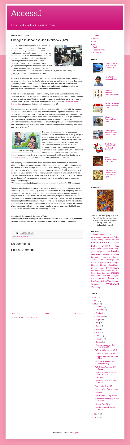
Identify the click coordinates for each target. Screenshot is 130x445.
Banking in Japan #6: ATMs (105, 353)
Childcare (107, 239)
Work (95, 47)
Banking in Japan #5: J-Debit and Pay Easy (106, 373)
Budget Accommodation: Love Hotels (111, 159)
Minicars (98, 392)
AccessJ (26, 13)
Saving (93, 273)
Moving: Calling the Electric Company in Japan (112, 106)
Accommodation (98, 235)
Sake (117, 271)
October (99, 313)
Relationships (110, 271)
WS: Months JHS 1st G (103, 386)
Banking (106, 237)
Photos (97, 271)
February (99, 339)
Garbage (99, 251)
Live (94, 44)
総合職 (17, 158)
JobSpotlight (109, 260)
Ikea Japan (99, 377)
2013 (96, 301)
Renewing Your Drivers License (107, 389)
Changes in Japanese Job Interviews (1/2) (105, 363)
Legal (116, 263)
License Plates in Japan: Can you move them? (111, 66)
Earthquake (96, 248)
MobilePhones (113, 265)
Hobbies (96, 254)
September (100, 316)
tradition (93, 279)
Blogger (75, 433)
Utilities (104, 281)
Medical (103, 265)
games (93, 251)
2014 (96, 297)
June (98, 326)
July (97, 323)
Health (115, 251)
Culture (19, 236)
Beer (111, 237)
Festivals (105, 248)
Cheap (100, 240)
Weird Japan (113, 281)
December (100, 307)
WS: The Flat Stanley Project (106, 396)
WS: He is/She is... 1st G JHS (106, 350)
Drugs (117, 246)
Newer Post (16, 313)
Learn (95, 39)
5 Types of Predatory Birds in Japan (111, 119)
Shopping (114, 273)
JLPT (100, 259)
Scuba (99, 273)
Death (113, 243)
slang (92, 275)
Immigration (95, 257)
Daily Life (104, 242)
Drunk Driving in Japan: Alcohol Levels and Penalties (110, 147)
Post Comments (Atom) (29, 317)
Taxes (98, 275)
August (99, 320)
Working (25, 236)
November (100, 310)
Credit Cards (114, 239)
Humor (116, 255)
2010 (96, 417)
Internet (116, 257)
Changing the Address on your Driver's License (111, 133)
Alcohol (109, 235)
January (99, 342)
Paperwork (112, 268)
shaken (108, 273)
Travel (111, 278)
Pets (92, 271)
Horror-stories (107, 255)
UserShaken (95, 281)
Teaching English (110, 275)
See (94, 41)
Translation (102, 279)
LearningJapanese (102, 262)
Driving (106, 245)
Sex (103, 273)
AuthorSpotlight (96, 237)
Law (117, 259)
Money (94, 268)
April (98, 332)
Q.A (102, 271)
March (98, 336)
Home (47, 313)
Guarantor (106, 252)
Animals (116, 235)
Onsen (102, 268)
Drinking (94, 246)
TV (118, 279)
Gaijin (117, 248)
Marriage (94, 265)
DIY (117, 243)
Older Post (78, 313)
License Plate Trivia (102, 404)
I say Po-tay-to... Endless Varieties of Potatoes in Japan (111, 174)
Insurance (106, 257)
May (97, 329)
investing (94, 259)
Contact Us (97, 53)
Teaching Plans (99, 50)
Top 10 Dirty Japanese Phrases (111, 78)
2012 (96, 304)
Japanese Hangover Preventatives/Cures (112, 93)
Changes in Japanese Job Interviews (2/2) (105, 346)
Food (111, 248)
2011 (96, 414)
